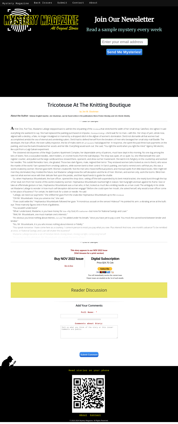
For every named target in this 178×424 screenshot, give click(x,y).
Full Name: (89, 312)
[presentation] (89, 345)
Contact (78, 3)
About (94, 3)
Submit (63, 3)
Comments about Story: (89, 323)
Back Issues (43, 3)
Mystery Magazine (16, 3)
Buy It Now (69, 265)
